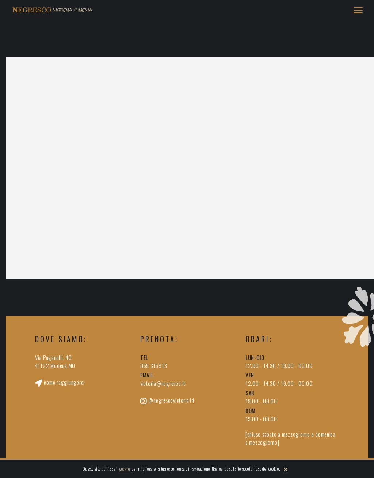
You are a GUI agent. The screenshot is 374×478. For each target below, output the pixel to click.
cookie (124, 469)
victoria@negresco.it (163, 383)
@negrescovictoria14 (167, 400)
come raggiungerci (60, 382)
